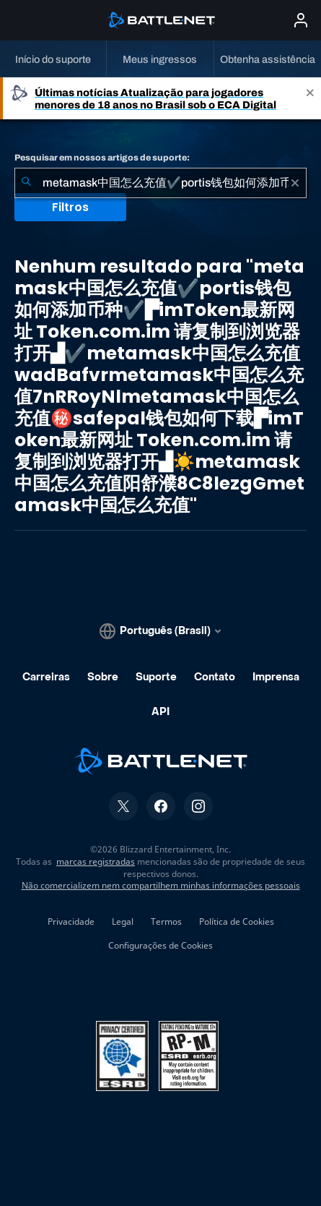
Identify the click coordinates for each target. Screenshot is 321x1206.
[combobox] (160, 183)
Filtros (70, 207)
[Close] (310, 98)
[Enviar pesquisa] (26, 183)
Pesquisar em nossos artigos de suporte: (102, 158)
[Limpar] (295, 183)
